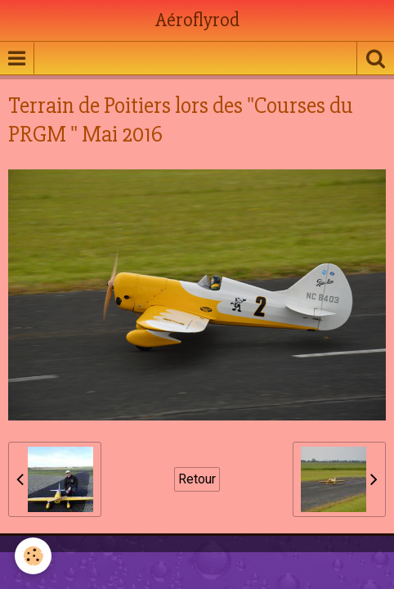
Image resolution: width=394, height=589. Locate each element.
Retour (197, 479)
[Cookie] (33, 555)
